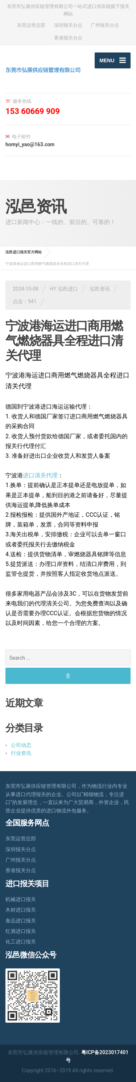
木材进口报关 (20, 910)
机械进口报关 (20, 899)
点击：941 (25, 301)
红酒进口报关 (20, 931)
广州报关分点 (105, 25)
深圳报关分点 (68, 25)
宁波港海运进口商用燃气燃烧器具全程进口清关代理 (64, 340)
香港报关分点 (68, 38)
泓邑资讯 (100, 289)
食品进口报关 (20, 920)
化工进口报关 (20, 941)
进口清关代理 (40, 475)
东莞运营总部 (31, 25)
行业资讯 (21, 753)
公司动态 (21, 745)
